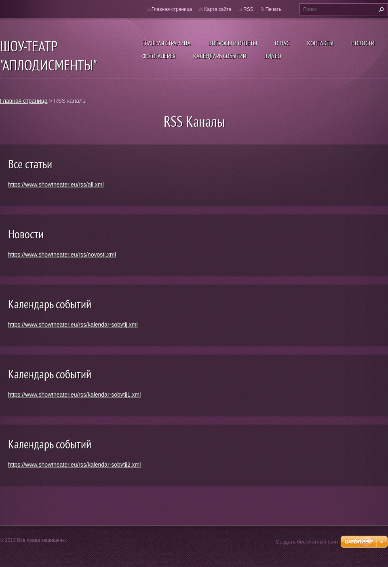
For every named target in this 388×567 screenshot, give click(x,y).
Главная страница (166, 43)
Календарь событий (220, 56)
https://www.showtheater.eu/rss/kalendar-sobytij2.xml (74, 464)
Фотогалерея (158, 56)
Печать (273, 9)
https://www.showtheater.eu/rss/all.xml (56, 184)
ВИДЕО (272, 56)
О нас (282, 43)
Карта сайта (217, 9)
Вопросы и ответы (233, 43)
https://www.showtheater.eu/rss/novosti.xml (62, 254)
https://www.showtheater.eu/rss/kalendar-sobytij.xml (73, 324)
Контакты (320, 43)
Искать (380, 9)
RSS (248, 9)
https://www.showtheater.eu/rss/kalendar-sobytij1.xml (74, 394)
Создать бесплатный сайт (307, 542)
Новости (363, 43)
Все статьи (30, 164)
